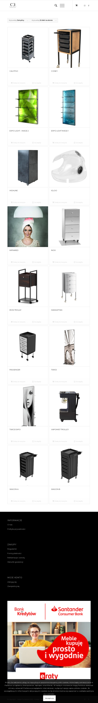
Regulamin (12, 549)
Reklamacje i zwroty (16, 558)
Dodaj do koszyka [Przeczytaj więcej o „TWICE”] (59, 381)
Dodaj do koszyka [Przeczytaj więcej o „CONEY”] (59, 83)
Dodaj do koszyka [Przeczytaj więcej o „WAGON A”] (18, 501)
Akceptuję (49, 698)
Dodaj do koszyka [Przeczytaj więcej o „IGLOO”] (59, 202)
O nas (9, 525)
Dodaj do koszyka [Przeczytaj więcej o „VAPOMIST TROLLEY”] (59, 441)
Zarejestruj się (13, 586)
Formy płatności (14, 553)
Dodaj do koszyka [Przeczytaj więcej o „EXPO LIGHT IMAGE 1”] (59, 142)
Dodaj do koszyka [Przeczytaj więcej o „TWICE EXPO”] (18, 441)
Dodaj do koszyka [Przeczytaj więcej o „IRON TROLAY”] (18, 322)
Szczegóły (36, 83)
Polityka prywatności (16, 529)
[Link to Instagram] (85, 5)
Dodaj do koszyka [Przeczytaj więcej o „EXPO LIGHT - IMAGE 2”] (18, 142)
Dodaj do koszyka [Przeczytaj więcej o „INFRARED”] (18, 262)
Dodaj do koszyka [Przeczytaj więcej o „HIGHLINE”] (18, 202)
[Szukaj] (54, 5)
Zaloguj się (12, 582)
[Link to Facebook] (89, 5)
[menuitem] (54, 5)
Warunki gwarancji (15, 562)
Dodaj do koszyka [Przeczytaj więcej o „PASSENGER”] (18, 381)
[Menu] (61, 5)
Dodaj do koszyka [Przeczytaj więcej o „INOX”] (59, 262)
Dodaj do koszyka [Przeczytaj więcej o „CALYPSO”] (18, 83)
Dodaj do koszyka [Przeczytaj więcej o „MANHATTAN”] (59, 322)
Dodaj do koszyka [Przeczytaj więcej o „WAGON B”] (59, 501)
